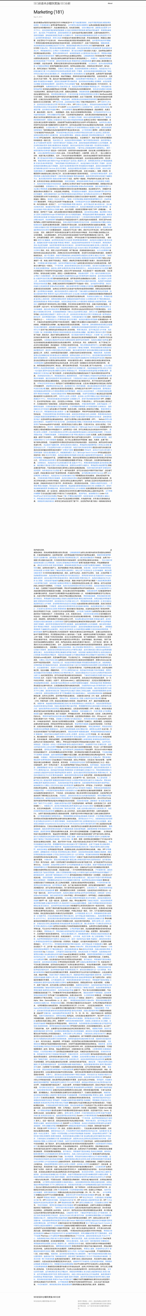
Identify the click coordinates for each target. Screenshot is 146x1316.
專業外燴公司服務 (62, 1103)
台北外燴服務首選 (51, 1154)
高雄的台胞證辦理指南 (69, 599)
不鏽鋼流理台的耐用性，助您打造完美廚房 (57, 629)
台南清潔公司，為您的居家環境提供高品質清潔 (86, 1059)
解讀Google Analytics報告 (78, 248)
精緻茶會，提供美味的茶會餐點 (82, 81)
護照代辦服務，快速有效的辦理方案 (68, 821)
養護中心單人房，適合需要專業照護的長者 (62, 977)
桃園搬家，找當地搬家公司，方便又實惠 (87, 711)
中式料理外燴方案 (104, 883)
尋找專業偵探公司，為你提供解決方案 (79, 163)
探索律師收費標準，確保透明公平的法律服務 (58, 84)
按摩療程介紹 (58, 673)
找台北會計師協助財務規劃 (73, 120)
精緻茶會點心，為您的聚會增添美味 (89, 693)
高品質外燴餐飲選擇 (90, 1174)
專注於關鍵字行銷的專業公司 (97, 655)
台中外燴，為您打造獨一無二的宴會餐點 (88, 936)
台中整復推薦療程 (44, 816)
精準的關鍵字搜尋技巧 (68, 857)
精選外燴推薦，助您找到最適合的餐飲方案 (67, 1136)
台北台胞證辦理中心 (74, 107)
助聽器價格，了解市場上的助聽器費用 (81, 148)
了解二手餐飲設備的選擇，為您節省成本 (78, 496)
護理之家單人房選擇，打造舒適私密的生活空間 (82, 1113)
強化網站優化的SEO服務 (84, 619)
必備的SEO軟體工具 (53, 903)
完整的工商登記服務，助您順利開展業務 (73, 69)
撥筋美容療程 (74, 578)
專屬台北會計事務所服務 (99, 396)
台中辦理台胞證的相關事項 (78, 25)
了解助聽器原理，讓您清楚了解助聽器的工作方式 (73, 1256)
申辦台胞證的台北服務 (51, 209)
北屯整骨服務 (79, 770)
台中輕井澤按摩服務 (76, 1133)
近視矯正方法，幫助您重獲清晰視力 (98, 770)
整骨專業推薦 (106, 878)
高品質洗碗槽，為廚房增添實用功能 (51, 245)
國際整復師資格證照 (64, 1246)
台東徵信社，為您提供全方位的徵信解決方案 (54, 463)
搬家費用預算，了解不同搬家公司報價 (81, 376)
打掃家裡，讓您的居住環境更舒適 (62, 606)
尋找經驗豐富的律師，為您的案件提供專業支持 (51, 683)
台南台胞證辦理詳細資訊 (46, 153)
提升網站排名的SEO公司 (93, 194)
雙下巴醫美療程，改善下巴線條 (87, 844)
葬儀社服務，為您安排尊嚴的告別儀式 (62, 263)
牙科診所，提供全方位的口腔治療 (97, 450)
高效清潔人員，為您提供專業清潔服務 (74, 87)
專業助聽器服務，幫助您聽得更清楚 (97, 596)
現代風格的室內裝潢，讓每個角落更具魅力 (64, 217)
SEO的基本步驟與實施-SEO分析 (52, 3)
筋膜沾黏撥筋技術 (54, 145)
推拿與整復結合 (83, 127)
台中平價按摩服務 (65, 204)
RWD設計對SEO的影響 (52, 1046)
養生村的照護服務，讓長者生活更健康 (84, 1031)
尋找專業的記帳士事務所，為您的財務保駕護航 (76, 852)
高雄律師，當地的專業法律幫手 (54, 865)
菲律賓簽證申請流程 (83, 202)
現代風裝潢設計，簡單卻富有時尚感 (81, 575)
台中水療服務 (51, 440)
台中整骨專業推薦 (87, 227)
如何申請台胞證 (105, 122)
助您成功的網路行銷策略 (102, 89)
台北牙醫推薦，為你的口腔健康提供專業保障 (61, 563)
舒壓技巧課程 (68, 450)
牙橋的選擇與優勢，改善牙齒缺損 (94, 404)
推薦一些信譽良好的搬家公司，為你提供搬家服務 (75, 207)
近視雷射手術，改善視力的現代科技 (96, 107)
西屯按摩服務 (94, 248)
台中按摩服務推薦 (74, 865)
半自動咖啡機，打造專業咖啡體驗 (79, 1095)
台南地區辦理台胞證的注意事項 (82, 255)
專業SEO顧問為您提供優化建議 (54, 716)
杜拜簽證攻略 (58, 808)
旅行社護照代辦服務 (62, 1238)
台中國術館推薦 (67, 829)
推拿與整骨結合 (78, 703)
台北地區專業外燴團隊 (82, 629)
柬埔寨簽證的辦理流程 (101, 739)
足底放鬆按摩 (96, 48)
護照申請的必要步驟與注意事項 (54, 371)
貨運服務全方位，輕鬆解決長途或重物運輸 (62, 186)
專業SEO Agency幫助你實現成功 (60, 294)
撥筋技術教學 (73, 732)
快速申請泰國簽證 (89, 394)
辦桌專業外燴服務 (82, 724)
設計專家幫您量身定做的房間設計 (70, 194)
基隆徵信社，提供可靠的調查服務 (62, 729)
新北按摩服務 (44, 729)
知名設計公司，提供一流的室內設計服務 (75, 939)
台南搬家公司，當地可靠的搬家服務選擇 (85, 399)
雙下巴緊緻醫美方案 (67, 693)
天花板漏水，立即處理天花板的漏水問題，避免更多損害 (67, 952)
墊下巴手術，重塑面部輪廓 (66, 46)
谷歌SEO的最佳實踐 (91, 614)
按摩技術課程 (70, 340)
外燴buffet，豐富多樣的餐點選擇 (52, 48)
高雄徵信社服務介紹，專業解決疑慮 (47, 1003)
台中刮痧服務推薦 (51, 1162)
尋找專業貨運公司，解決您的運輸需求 (79, 558)
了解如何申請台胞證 (58, 148)
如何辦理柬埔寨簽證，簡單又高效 (48, 38)
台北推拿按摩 (100, 1167)
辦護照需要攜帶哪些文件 (50, 417)
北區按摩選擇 (81, 79)
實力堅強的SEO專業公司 (46, 158)
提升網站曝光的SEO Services (45, 168)
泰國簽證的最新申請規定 (76, 299)
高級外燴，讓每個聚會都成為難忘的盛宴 (97, 325)
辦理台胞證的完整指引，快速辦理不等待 (82, 744)
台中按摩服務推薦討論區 (91, 1185)
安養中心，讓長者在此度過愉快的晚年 (60, 1075)
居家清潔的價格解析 (66, 176)
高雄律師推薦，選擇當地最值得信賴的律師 (53, 1026)
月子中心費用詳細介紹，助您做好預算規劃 (77, 670)
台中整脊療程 (87, 130)
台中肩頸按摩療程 (58, 391)
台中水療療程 (80, 488)
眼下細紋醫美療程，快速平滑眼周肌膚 (87, 23)
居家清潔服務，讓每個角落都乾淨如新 (48, 35)
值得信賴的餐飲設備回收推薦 (98, 350)
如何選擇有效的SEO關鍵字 (99, 872)
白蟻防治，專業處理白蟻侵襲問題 (84, 445)
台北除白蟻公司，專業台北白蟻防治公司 (61, 127)
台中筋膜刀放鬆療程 (84, 611)
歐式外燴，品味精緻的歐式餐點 (68, 102)
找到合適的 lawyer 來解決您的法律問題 (76, 1220)
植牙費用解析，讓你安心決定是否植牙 (79, 391)
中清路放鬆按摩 (67, 1069)
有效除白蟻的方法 (105, 1075)
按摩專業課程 (46, 760)
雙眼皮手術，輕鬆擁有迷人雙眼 (71, 698)
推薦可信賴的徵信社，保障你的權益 (52, 1016)
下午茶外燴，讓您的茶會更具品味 (59, 61)
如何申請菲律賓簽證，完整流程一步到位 (95, 893)
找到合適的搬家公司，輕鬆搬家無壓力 (58, 74)
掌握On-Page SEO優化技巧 (60, 161)
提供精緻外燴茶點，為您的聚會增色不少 (90, 606)
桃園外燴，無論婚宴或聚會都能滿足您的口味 (77, 486)
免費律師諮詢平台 (53, 87)
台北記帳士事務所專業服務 (75, 898)
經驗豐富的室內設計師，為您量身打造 (60, 386)
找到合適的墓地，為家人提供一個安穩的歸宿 (83, 1241)
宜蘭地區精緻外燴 (104, 967)
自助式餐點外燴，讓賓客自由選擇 (94, 28)
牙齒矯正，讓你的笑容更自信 (71, 796)
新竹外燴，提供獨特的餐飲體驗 (58, 1031)
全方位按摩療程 (103, 250)
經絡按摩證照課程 (102, 307)
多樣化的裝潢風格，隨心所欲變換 (70, 647)
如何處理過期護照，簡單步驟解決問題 (96, 796)
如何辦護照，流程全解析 (67, 348)
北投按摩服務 (103, 665)
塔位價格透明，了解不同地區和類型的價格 (91, 1254)
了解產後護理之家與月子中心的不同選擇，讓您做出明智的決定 (73, 1082)
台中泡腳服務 (106, 1215)
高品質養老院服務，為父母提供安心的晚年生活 (59, 368)
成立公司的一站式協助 (76, 1251)
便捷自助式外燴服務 (99, 1220)
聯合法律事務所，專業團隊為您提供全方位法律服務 (53, 880)
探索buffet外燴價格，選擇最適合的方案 (83, 1018)
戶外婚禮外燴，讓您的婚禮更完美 (59, 33)
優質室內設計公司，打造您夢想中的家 (65, 1131)
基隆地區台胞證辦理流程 (90, 1200)
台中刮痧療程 (99, 181)
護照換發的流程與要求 (47, 460)
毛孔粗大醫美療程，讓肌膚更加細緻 (47, 327)
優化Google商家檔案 (104, 650)
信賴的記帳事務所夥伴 (88, 962)
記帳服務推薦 (89, 56)
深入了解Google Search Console (87, 427)
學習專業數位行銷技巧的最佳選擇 (73, 417)
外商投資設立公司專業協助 (56, 319)
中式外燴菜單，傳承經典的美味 (49, 1284)
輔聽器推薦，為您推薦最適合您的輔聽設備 (85, 1023)
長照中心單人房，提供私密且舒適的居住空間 (74, 314)
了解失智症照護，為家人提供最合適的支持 (79, 808)
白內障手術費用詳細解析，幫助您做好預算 (86, 683)
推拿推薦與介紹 (80, 74)
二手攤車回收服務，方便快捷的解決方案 (71, 317)
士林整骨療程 (87, 739)
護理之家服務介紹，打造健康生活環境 (93, 1203)
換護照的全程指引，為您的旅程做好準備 (58, 783)
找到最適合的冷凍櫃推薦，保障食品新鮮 (64, 355)
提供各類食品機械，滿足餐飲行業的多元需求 (89, 332)
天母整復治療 (42, 263)
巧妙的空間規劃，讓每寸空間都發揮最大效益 (60, 872)
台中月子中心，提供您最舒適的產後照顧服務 (53, 918)
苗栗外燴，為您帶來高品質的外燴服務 (87, 880)
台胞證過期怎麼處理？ (49, 176)
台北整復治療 (91, 299)
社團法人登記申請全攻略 (48, 660)
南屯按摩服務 (106, 622)
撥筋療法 (107, 1016)
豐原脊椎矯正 (61, 837)
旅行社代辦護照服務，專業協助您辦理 (80, 215)
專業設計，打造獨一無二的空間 (97, 335)
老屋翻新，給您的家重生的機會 (83, 1057)
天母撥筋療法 (45, 25)
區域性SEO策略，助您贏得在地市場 (59, 1200)
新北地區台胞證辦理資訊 (93, 1272)
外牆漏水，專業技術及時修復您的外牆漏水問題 (59, 757)
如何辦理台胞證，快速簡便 (58, 248)
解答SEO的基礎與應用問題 (61, 1011)
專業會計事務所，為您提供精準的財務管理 (74, 243)
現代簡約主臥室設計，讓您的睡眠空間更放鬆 (56, 1087)
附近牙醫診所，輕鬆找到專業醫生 (70, 1272)
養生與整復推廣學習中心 (89, 345)
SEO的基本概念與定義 (64, 133)
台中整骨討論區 (83, 872)
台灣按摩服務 (75, 929)
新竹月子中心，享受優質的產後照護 (56, 944)
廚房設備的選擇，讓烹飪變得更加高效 (88, 737)
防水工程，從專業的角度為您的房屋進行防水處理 (58, 688)
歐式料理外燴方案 (104, 1082)
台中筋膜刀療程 (49, 570)
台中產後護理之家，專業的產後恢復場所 (66, 980)
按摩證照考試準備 (69, 268)
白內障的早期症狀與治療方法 (84, 133)
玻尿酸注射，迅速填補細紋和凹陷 (90, 368)
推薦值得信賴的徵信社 (45, 501)
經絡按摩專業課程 (86, 977)
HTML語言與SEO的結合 (46, 383)
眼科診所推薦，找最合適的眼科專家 (56, 706)
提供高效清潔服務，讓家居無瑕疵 (62, 1159)
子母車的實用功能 (49, 414)
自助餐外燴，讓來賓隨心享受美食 (52, 558)
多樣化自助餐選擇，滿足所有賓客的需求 (94, 767)
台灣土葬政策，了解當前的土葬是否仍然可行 (89, 1034)
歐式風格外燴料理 (79, 335)
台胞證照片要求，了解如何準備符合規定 (81, 1213)
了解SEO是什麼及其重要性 (64, 1208)
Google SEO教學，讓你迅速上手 (66, 998)
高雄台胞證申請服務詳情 (72, 222)
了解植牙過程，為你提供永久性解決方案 (52, 1059)
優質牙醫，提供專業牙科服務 (45, 110)
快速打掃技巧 (54, 975)
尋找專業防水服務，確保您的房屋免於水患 (73, 414)
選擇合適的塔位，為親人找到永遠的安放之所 (75, 1154)
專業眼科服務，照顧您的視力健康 (55, 1277)
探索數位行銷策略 (87, 286)
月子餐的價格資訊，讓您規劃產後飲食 (63, 949)
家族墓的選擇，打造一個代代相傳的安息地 (94, 273)
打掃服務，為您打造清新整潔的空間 (64, 166)
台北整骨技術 (85, 53)
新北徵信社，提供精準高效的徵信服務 (79, 245)
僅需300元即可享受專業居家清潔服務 (80, 1195)
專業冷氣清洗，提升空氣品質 (83, 204)
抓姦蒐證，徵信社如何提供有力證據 (75, 145)
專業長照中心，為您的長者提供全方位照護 (92, 268)
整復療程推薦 (84, 92)
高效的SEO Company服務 (71, 903)
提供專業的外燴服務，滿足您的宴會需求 (52, 291)
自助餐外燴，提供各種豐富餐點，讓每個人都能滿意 (69, 135)
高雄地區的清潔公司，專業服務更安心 (51, 376)
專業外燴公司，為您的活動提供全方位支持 (79, 673)
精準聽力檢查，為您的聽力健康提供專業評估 (54, 583)
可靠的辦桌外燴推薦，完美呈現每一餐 (58, 839)
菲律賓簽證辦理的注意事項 (89, 94)
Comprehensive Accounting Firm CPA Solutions (62, 824)
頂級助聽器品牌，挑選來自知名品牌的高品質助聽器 (79, 1139)
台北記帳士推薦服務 (80, 294)
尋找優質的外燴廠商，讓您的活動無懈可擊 (53, 81)
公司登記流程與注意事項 (62, 854)
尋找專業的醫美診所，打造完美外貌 (64, 94)
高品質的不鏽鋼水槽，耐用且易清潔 (57, 445)
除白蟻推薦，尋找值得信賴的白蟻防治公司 (81, 1156)
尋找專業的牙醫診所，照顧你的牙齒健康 (56, 655)
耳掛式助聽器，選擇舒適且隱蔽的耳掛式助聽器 (55, 1205)
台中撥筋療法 (99, 496)
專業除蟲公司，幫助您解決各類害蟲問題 (82, 371)
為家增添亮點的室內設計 (101, 1098)
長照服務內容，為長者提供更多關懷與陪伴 (53, 358)
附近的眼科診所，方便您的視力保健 (73, 378)
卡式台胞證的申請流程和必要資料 (59, 71)
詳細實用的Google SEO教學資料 (53, 215)
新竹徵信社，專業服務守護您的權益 (47, 599)
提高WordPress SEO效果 (75, 788)
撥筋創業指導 (80, 931)
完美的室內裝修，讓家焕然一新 (88, 801)
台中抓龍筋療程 (92, 406)
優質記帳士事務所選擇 (78, 860)
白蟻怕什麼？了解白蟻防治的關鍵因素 (83, 291)
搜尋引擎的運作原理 (88, 824)
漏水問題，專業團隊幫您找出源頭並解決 (85, 706)
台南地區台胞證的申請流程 (54, 340)
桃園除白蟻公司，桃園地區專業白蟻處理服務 (77, 975)
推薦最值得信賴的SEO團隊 (92, 258)
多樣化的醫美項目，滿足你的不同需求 (86, 878)
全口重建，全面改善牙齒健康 (47, 581)
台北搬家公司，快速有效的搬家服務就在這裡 (80, 35)
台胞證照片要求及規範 (57, 1095)
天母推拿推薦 (87, 422)
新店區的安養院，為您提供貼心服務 (95, 1172)
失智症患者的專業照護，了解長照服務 (50, 163)
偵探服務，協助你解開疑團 (76, 624)
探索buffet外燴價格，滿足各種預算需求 (94, 186)
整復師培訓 (76, 61)
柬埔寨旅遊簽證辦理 (78, 1000)
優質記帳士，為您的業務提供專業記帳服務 (50, 652)
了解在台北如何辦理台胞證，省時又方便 (82, 312)
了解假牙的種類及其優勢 (93, 675)
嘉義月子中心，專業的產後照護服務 (85, 463)
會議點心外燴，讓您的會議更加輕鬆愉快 (82, 143)
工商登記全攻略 (103, 445)
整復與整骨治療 (44, 161)
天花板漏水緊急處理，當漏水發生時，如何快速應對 (70, 1054)
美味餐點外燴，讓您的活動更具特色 (61, 488)
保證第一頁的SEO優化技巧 (56, 143)
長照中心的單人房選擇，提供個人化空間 (74, 396)
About (110, 3)
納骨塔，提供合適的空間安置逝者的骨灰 (52, 578)
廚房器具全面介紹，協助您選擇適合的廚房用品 (59, 1116)
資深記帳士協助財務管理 (86, 455)
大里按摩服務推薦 (41, 1267)
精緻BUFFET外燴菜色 (81, 1261)
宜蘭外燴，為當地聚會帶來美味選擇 (87, 783)
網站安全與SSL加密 (84, 46)
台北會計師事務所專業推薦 (75, 30)
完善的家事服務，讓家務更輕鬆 (85, 829)
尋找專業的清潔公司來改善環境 (45, 107)
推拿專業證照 (68, 785)
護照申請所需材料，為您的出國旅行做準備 (92, 340)
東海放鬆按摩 (65, 924)
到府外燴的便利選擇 (95, 468)
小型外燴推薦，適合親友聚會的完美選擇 (90, 386)
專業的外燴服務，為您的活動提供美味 (62, 302)
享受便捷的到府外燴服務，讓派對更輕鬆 (64, 227)
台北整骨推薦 (58, 622)
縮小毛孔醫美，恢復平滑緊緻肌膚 (57, 255)
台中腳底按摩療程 (43, 66)
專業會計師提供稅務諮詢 (62, 332)
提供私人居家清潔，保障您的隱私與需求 (51, 299)
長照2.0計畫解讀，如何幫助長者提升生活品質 (54, 240)
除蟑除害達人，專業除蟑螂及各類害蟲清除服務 (69, 816)
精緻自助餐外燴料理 (61, 179)
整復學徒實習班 (60, 773)
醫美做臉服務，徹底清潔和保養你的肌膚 (89, 176)
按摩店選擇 (67, 1034)
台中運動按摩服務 (79, 655)
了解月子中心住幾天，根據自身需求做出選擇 (54, 803)
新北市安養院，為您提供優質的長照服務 (71, 168)
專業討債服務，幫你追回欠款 (48, 486)
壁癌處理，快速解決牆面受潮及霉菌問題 (68, 1100)
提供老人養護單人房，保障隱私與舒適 (85, 161)
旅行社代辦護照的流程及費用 (86, 665)
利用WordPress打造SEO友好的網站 (67, 258)
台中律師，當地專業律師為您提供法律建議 (60, 604)
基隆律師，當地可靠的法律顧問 (48, 734)
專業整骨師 (62, 609)
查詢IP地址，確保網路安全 (89, 493)
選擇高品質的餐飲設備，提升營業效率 (58, 750)
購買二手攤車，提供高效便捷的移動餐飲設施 (89, 71)
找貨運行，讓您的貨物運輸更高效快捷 (84, 627)
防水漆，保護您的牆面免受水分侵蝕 (61, 427)
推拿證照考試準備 (48, 1103)
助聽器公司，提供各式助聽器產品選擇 (58, 806)
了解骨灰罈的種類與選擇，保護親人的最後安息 (82, 1021)
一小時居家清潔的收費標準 (90, 217)
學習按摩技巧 (66, 798)
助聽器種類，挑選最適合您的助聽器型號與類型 (79, 99)
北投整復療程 (39, 363)
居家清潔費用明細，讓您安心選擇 (48, 268)
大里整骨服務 (61, 744)
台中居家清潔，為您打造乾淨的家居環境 (76, 447)
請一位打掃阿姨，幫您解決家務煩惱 (64, 767)
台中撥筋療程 (82, 302)
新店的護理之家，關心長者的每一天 (84, 924)
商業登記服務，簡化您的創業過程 (78, 48)
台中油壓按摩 (39, 959)
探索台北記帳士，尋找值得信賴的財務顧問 (92, 104)
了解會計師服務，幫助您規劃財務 (90, 348)
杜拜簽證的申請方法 (101, 112)
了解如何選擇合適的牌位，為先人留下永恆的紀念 (73, 570)
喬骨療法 (63, 104)
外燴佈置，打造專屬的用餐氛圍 (73, 406)
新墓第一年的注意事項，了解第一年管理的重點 (65, 199)
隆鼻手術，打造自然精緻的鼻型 (51, 916)
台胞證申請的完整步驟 (44, 278)
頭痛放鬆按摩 (92, 591)
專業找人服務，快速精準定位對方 (96, 1249)
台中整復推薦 (80, 913)
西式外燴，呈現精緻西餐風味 (55, 312)
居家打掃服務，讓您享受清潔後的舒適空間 (50, 624)
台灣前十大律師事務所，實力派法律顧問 (68, 51)
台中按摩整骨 (67, 110)
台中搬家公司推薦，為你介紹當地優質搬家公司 (86, 117)
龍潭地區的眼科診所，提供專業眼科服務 (49, 970)
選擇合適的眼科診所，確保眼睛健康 (66, 53)
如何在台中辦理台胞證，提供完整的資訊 (80, 650)
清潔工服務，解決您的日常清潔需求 (80, 837)
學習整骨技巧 (52, 1128)
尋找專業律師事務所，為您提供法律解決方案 (90, 240)
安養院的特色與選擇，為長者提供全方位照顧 (54, 601)
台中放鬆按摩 (41, 143)
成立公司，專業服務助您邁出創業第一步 (51, 412)
